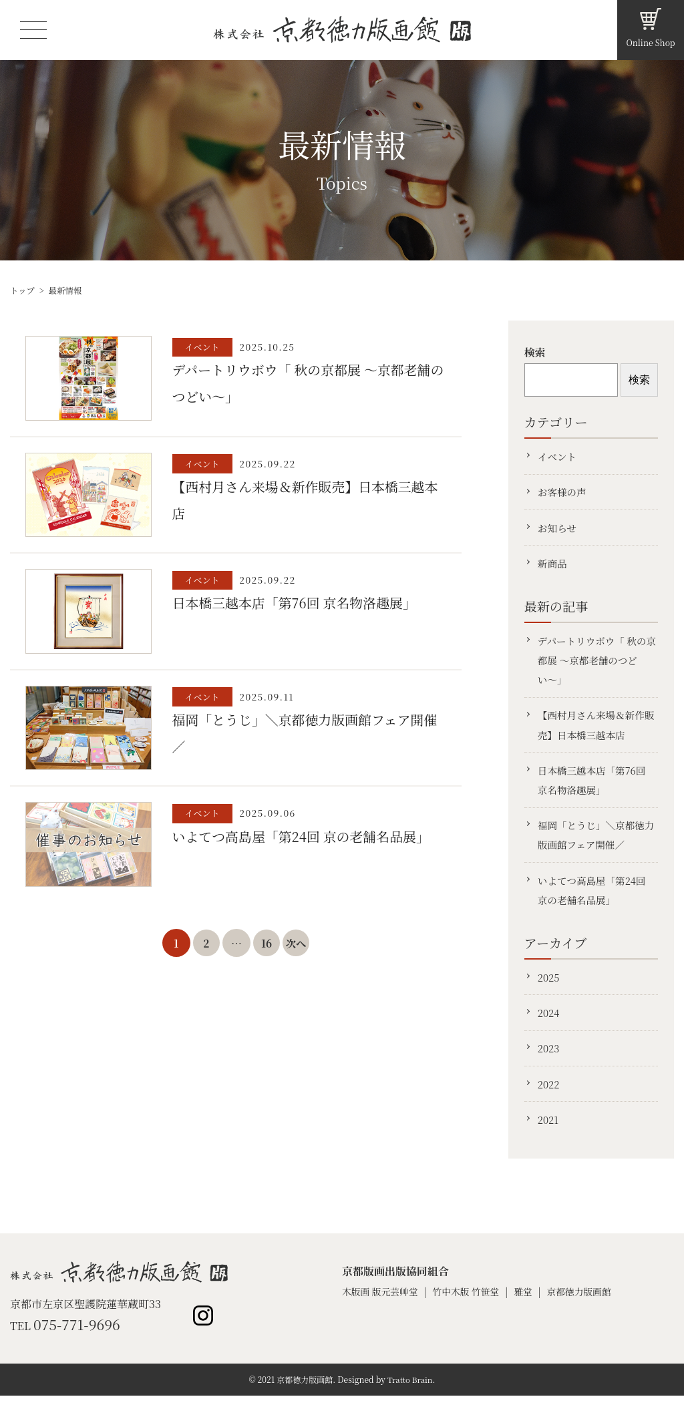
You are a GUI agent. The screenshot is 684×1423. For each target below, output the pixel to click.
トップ (23, 290)
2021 (549, 1146)
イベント (558, 457)
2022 (549, 1109)
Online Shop (650, 42)
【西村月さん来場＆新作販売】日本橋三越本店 (594, 735)
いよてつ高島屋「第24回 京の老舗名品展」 (594, 908)
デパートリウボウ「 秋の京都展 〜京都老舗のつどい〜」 (595, 667)
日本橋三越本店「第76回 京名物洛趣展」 (594, 793)
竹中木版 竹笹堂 (471, 1318)
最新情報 (66, 290)
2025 (549, 997)
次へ (297, 948)
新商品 (553, 569)
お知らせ (558, 531)
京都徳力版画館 (587, 1318)
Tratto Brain (410, 1406)
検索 (535, 352)
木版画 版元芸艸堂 (381, 1318)
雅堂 (530, 1318)
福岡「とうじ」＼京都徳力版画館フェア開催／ (594, 850)
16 (267, 948)
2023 (549, 1071)
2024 (549, 1034)
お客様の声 (563, 494)
